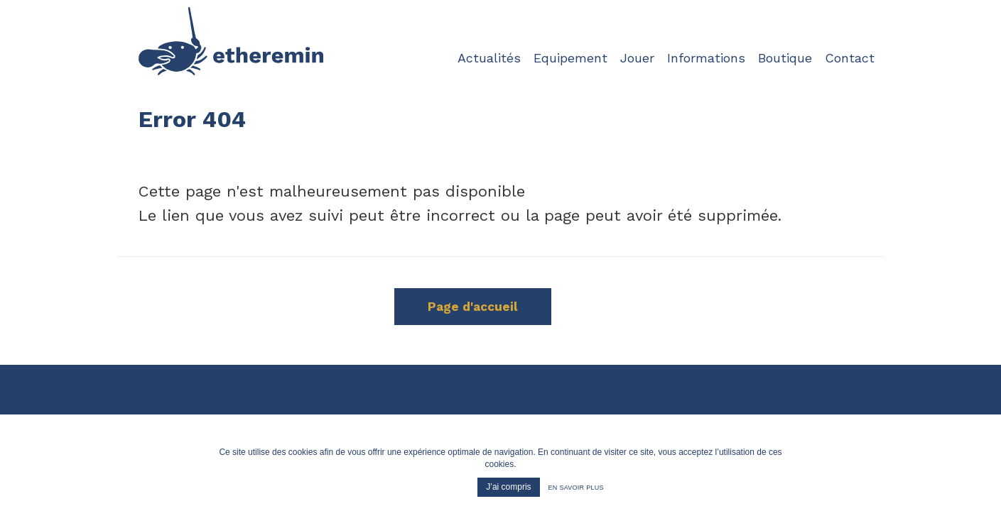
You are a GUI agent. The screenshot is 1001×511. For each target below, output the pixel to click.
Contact (850, 57)
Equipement (570, 57)
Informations (706, 57)
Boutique (785, 57)
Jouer (637, 57)
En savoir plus (576, 487)
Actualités (489, 57)
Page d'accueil (473, 307)
